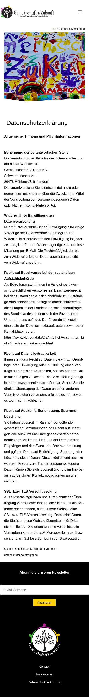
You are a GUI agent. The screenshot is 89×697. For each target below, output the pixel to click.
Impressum (44, 674)
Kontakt (44, 666)
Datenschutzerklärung (44, 682)
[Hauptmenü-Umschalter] (80, 12)
